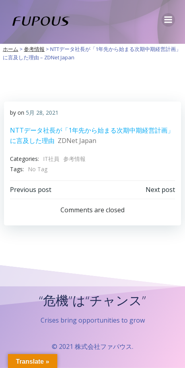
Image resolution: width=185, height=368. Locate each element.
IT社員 (51, 158)
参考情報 (74, 158)
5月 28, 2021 (42, 112)
